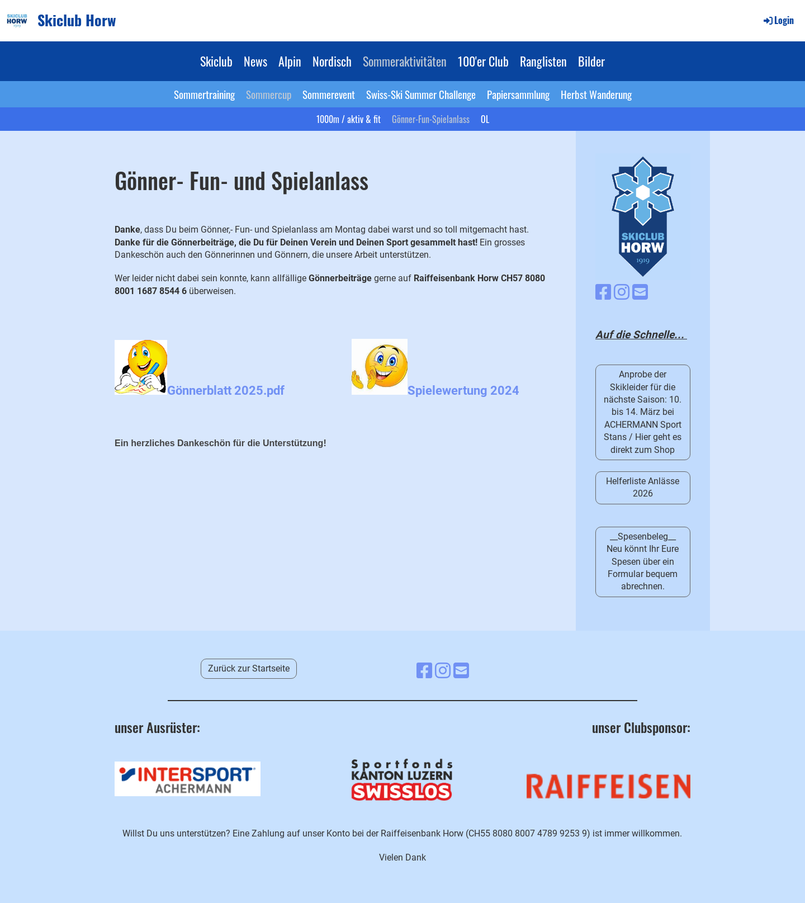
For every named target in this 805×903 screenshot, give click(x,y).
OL (485, 119)
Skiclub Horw (76, 20)
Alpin (289, 61)
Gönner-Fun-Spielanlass (431, 119)
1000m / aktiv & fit (348, 119)
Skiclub (216, 61)
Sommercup (268, 94)
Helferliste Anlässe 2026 (642, 487)
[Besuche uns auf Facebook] (603, 292)
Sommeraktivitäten (405, 61)
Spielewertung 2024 (463, 390)
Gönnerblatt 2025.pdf (226, 390)
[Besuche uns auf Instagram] (621, 292)
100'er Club (483, 61)
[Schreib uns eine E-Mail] (640, 292)
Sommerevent (328, 94)
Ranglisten (543, 61)
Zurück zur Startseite (249, 668)
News (255, 61)
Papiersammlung (518, 94)
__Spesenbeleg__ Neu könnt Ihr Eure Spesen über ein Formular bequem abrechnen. (643, 561)
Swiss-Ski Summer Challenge (421, 94)
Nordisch (332, 61)
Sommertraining (204, 94)
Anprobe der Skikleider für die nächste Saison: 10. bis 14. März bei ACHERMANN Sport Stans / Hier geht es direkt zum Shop (642, 412)
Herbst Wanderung (596, 94)
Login (778, 20)
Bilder (591, 61)
